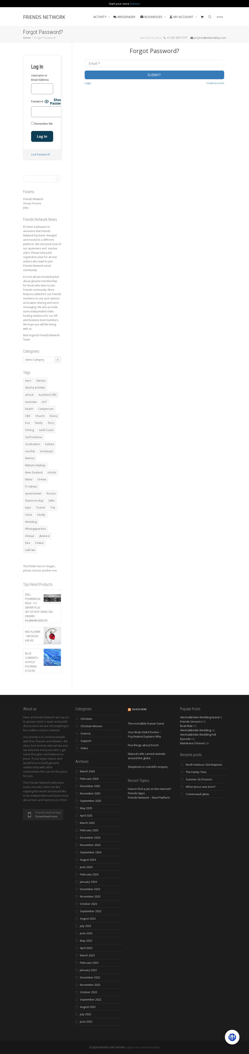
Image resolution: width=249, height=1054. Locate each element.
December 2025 (90, 786)
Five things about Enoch (143, 745)
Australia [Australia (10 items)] (31, 402)
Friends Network (33, 199)
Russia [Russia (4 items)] (51, 493)
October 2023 (88, 904)
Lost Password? (40, 154)
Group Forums (32, 203)
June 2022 (86, 1021)
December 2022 (90, 977)
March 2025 (87, 823)
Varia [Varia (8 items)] (28, 515)
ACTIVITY (100, 17)
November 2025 (90, 793)
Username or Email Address (40, 78)
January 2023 (88, 970)
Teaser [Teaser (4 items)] (40, 507)
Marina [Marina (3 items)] (29, 458)
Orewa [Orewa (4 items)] (41, 479)
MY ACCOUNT (181, 17)
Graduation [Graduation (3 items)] (32, 444)
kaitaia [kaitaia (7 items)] (49, 444)
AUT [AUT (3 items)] (44, 402)
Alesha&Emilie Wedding (195, 730)
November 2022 (90, 985)
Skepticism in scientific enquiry (148, 767)
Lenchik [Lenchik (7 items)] (30, 451)
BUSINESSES (151, 17)
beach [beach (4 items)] (29, 409)
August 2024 (88, 860)
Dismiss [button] (135, 4)
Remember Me (42, 124)
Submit (154, 75)
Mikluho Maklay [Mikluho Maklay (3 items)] (35, 465)
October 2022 (88, 992)
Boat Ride (186, 726)
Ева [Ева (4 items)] (27, 543)
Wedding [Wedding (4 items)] (31, 522)
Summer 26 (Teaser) (199, 779)
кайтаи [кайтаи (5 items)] (30, 550)
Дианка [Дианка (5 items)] (44, 536)
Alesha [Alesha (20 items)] (40, 381)
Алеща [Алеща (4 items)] (29, 536)
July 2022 (85, 1014)
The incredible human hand (146, 723)
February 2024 (89, 874)
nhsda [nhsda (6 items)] (52, 472)
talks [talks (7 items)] (52, 500)
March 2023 (87, 955)
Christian (86, 719)
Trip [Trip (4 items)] (52, 507)
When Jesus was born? (201, 787)
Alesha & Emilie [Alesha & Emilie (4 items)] (35, 387)
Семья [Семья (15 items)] (39, 543)
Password (37, 101)
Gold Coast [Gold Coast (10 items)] (46, 430)
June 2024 (86, 867)
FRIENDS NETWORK (44, 17)
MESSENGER (124, 17)
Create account (215, 83)
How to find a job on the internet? (149, 789)
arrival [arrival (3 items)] (29, 395)
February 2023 (89, 963)
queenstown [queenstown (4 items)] (33, 493)
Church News (139, 709)
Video (84, 748)
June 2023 (86, 933)
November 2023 (90, 896)
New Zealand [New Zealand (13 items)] (34, 472)
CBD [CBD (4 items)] (27, 416)
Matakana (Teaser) (192, 743)
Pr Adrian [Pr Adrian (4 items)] (31, 486)
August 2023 (88, 918)
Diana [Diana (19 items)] (53, 416)
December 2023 (90, 889)
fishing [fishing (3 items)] (29, 430)
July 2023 (85, 926)
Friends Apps (136, 793)
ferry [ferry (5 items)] (51, 423)
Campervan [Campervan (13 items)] (46, 409)
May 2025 (86, 808)
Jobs (26, 208)
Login (88, 83)
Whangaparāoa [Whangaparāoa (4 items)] (35, 529)
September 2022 (90, 999)
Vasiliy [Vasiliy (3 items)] (41, 515)
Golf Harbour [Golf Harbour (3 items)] (33, 437)
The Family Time (196, 772)
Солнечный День (197, 794)
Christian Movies (91, 726)
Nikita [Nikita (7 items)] (28, 479)
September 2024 (90, 852)
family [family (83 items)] (39, 423)
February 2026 (89, 779)
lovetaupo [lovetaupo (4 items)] (46, 451)
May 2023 (86, 941)
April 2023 (86, 948)
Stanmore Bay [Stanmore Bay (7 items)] (34, 500)
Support (86, 741)
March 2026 (87, 771)
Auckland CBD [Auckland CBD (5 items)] (47, 395)
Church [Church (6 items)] (40, 416)
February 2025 (89, 830)
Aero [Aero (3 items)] (28, 381)
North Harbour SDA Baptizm (204, 765)
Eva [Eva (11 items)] (27, 423)
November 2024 (90, 845)
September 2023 (90, 911)
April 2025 (86, 815)
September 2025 (90, 801)
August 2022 (88, 1007)
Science (86, 733)
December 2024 (90, 837)
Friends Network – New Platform (149, 797)
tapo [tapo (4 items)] (28, 507)
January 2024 (88, 882)
